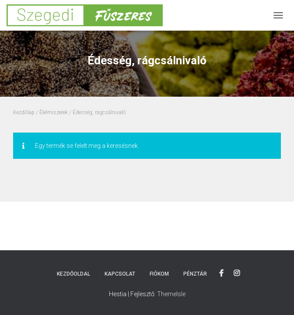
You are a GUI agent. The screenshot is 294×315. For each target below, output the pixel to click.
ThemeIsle (171, 294)
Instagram (236, 273)
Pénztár (195, 274)
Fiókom (159, 274)
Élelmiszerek (53, 112)
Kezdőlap (24, 112)
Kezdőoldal (73, 274)
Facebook (221, 273)
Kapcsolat (120, 274)
